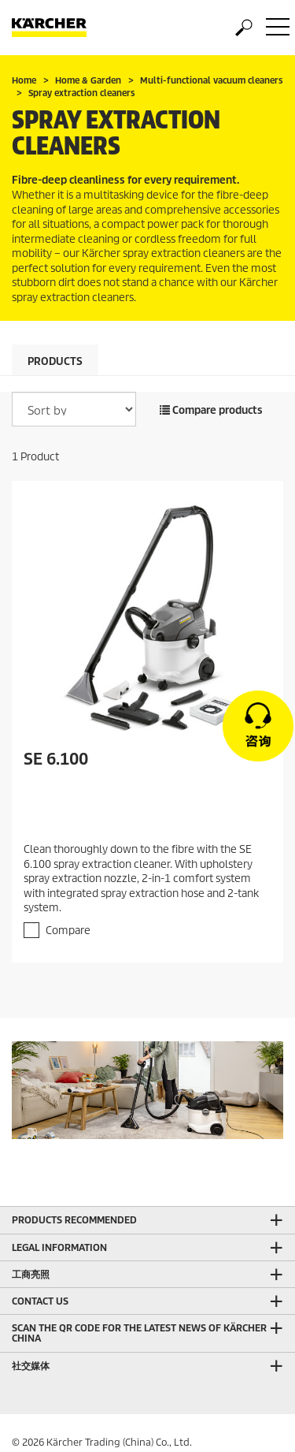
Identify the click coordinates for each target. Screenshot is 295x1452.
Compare (68, 930)
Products (55, 361)
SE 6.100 (56, 759)
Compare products (211, 410)
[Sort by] (74, 409)
